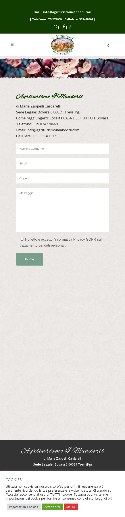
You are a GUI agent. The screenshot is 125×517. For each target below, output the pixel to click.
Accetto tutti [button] (52, 507)
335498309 (86, 19)
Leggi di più (103, 498)
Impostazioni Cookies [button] (23, 507)
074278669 (55, 19)
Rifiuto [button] (70, 507)
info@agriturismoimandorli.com (67, 12)
